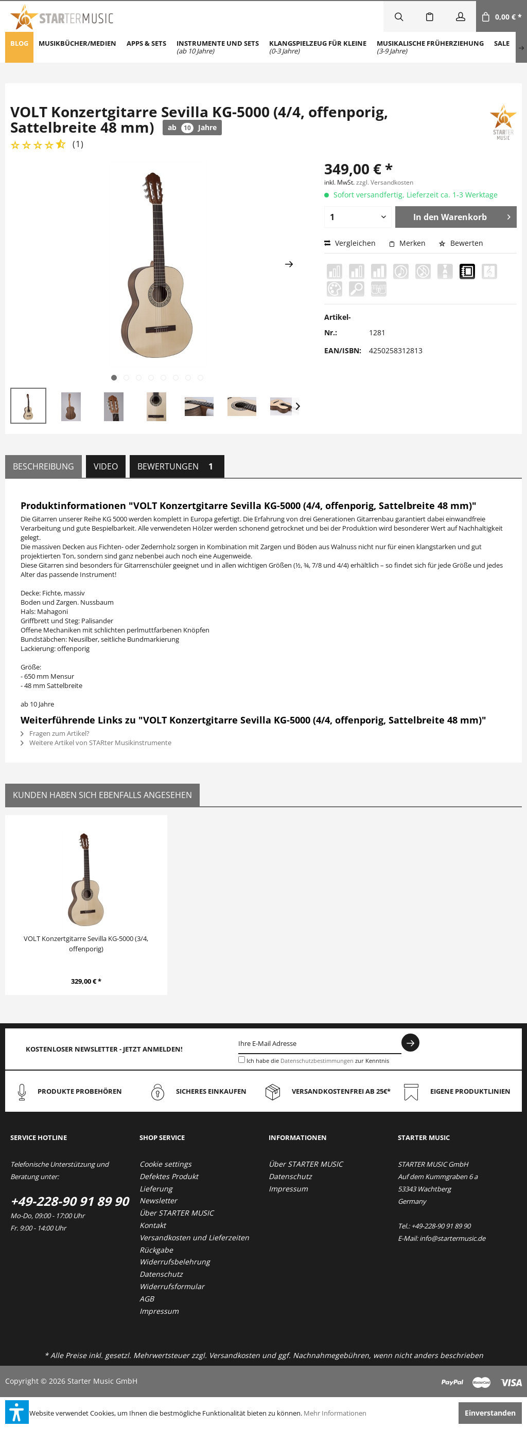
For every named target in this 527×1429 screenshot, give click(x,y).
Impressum (159, 1311)
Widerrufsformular (171, 1286)
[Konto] (460, 16)
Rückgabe (156, 1250)
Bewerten (460, 243)
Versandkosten (234, 1355)
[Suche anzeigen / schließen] (398, 16)
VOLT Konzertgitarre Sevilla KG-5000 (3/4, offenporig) (86, 943)
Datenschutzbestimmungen (317, 1060)
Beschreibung (43, 466)
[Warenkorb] (501, 16)
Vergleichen (350, 243)
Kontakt (152, 1225)
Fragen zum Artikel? (55, 733)
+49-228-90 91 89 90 (69, 1200)
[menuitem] (19, 47)
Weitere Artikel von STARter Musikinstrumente (96, 742)
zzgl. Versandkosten (384, 182)
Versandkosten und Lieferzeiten (194, 1237)
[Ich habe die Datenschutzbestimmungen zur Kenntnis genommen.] (241, 1059)
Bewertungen (177, 466)
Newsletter (158, 1200)
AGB (146, 1299)
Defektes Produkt (168, 1176)
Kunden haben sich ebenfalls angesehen (102, 795)
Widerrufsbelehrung (174, 1262)
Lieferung (155, 1188)
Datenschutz (161, 1274)
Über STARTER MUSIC (176, 1213)
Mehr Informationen (335, 1413)
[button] (17, 1412)
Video (106, 466)
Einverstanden (490, 1413)
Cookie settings (165, 1164)
